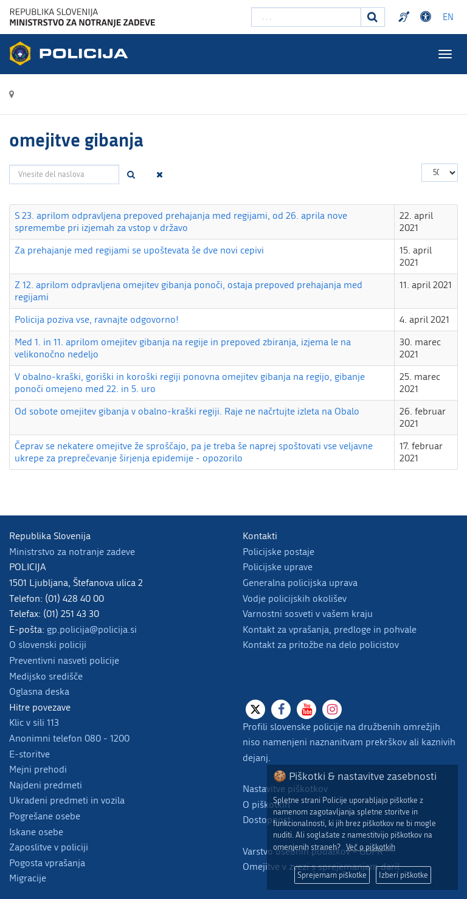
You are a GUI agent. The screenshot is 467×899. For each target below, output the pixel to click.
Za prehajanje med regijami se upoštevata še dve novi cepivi (139, 250)
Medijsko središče (46, 676)
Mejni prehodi (38, 769)
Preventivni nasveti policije (64, 660)
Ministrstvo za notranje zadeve (72, 551)
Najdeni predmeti (45, 785)
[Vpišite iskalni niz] (306, 17)
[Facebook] (281, 709)
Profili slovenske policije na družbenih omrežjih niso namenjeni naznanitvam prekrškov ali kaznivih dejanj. (349, 742)
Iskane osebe (36, 832)
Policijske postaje (278, 551)
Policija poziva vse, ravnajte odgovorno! (97, 319)
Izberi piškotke (403, 875)
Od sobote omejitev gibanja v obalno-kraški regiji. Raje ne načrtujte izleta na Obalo (187, 411)
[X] (255, 709)
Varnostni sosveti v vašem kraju (308, 613)
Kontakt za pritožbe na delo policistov (321, 644)
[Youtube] (306, 709)
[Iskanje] (373, 17)
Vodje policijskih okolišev (295, 598)
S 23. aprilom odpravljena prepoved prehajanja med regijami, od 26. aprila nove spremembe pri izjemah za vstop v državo (181, 221)
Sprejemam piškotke (332, 875)
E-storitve (29, 754)
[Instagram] (332, 709)
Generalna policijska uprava (300, 582)
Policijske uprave (278, 567)
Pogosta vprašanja (47, 863)
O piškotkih (266, 804)
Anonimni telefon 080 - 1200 (69, 738)
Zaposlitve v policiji (48, 847)
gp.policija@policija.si (92, 629)
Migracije (27, 878)
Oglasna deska (39, 691)
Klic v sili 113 (34, 722)
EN (448, 17)
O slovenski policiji (47, 644)
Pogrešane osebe (44, 816)
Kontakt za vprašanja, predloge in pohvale (330, 629)
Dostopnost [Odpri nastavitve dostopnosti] (427, 17)
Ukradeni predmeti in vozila (67, 800)
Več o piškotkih (370, 847)
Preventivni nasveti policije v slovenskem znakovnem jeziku (405, 17)
